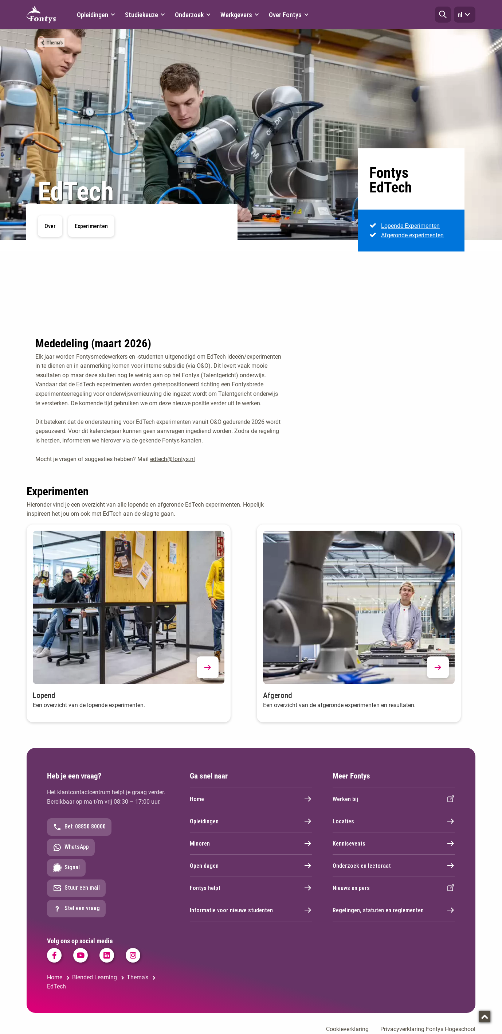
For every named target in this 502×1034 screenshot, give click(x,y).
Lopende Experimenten (410, 225)
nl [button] (465, 14)
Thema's (55, 43)
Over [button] (50, 226)
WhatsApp (71, 847)
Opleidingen (251, 821)
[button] (443, 15)
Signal (66, 867)
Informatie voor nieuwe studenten (251, 910)
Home (251, 799)
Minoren (251, 843)
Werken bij (394, 799)
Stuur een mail (76, 888)
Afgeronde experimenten (412, 234)
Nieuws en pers (394, 887)
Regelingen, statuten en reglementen (394, 910)
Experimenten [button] (91, 226)
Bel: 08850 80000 (79, 827)
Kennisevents (394, 843)
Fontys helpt (251, 887)
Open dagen (251, 865)
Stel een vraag (76, 908)
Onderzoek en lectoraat (394, 865)
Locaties (394, 821)
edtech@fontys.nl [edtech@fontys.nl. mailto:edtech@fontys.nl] (172, 459)
